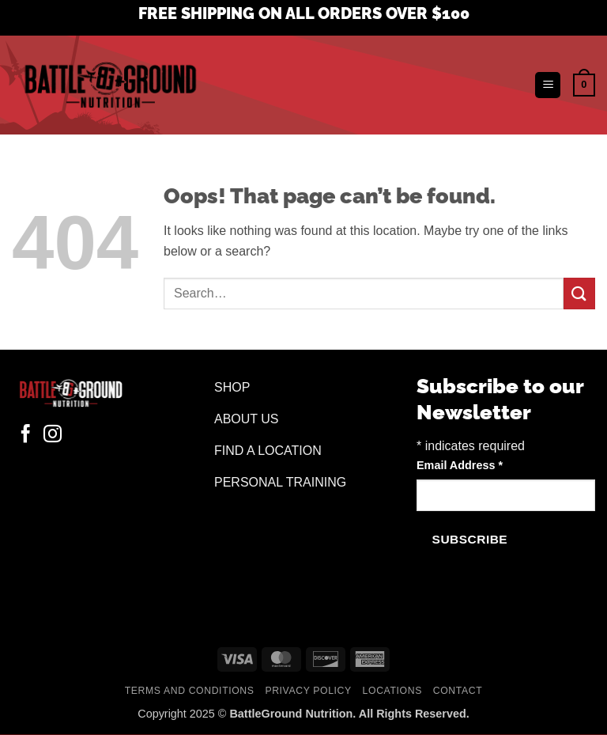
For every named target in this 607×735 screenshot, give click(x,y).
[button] (547, 85)
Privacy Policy (308, 690)
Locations (392, 690)
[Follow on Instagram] (52, 435)
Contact (458, 690)
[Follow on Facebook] (26, 435)
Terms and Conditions (189, 690)
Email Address (460, 465)
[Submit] (579, 293)
